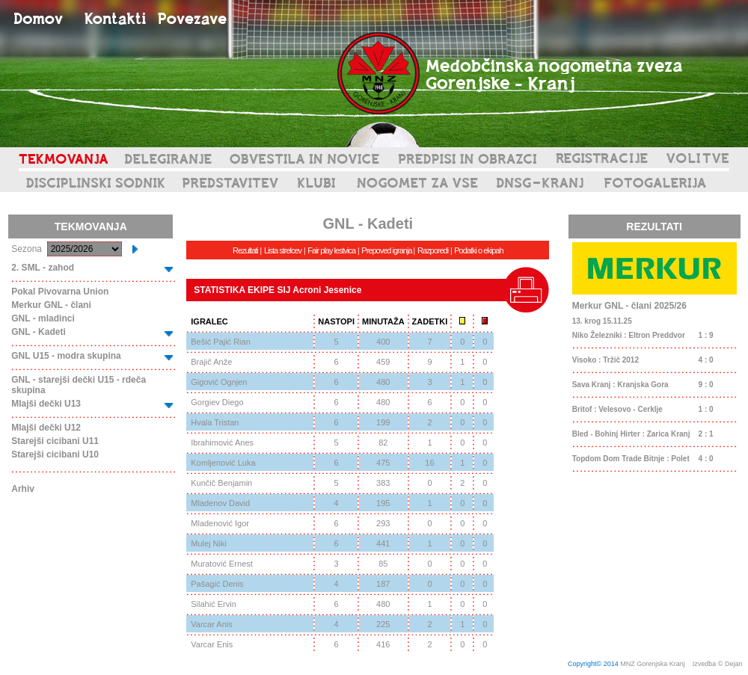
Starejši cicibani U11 (55, 441)
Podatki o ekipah (478, 250)
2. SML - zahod (42, 267)
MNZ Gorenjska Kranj (652, 664)
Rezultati (245, 250)
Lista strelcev (282, 250)
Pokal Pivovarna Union (59, 291)
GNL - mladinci (42, 318)
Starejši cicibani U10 (55, 454)
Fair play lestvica (331, 250)
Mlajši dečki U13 (46, 403)
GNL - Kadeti (38, 332)
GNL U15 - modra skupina (65, 356)
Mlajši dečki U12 (46, 427)
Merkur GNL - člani (51, 305)
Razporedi (432, 250)
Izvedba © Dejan (718, 664)
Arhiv (22, 489)
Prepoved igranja (387, 250)
